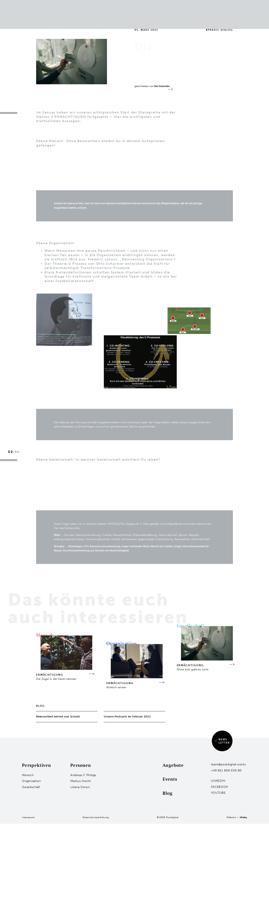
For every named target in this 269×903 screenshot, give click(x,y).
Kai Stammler (162, 86)
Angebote (173, 765)
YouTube (218, 793)
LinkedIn (218, 781)
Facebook (219, 787)
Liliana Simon (80, 787)
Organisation (67, 11)
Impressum (28, 817)
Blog (172, 5)
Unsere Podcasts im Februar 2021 (128, 718)
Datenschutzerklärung (96, 817)
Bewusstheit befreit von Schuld (61, 718)
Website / (237, 817)
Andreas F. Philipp (83, 775)
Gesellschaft (67, 16)
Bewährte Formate (105, 5)
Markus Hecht (80, 781)
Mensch (63, 5)
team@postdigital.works (228, 764)
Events (134, 5)
